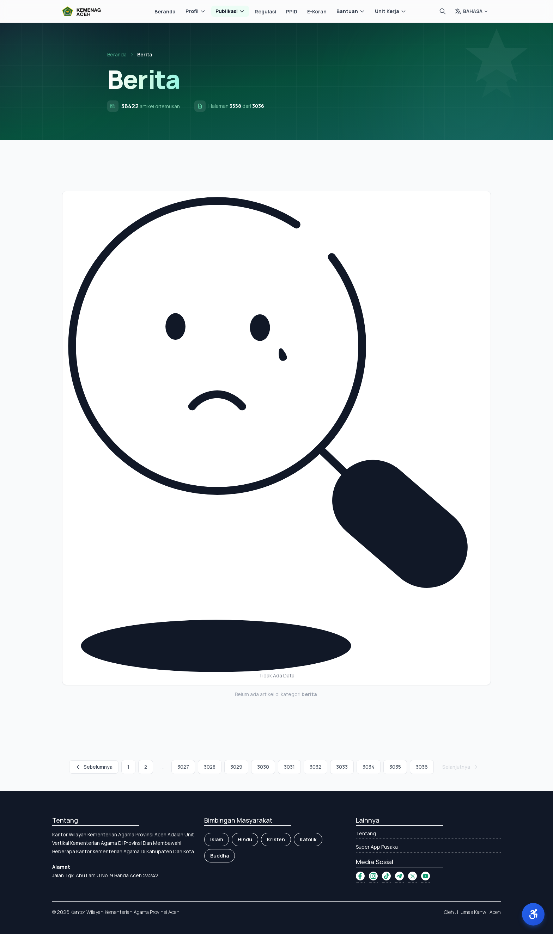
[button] (533, 914)
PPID (291, 11)
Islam (216, 839)
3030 (263, 766)
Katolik (308, 839)
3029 (236, 766)
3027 (183, 766)
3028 (209, 766)
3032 (315, 766)
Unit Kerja (390, 11)
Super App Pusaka (377, 846)
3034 (369, 766)
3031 (289, 766)
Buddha (219, 855)
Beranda (165, 11)
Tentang (366, 833)
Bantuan (350, 11)
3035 (395, 766)
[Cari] (442, 11)
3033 (342, 766)
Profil (196, 11)
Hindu (245, 839)
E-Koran (317, 11)
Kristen (276, 839)
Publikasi (230, 11)
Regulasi (265, 11)
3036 (422, 766)
